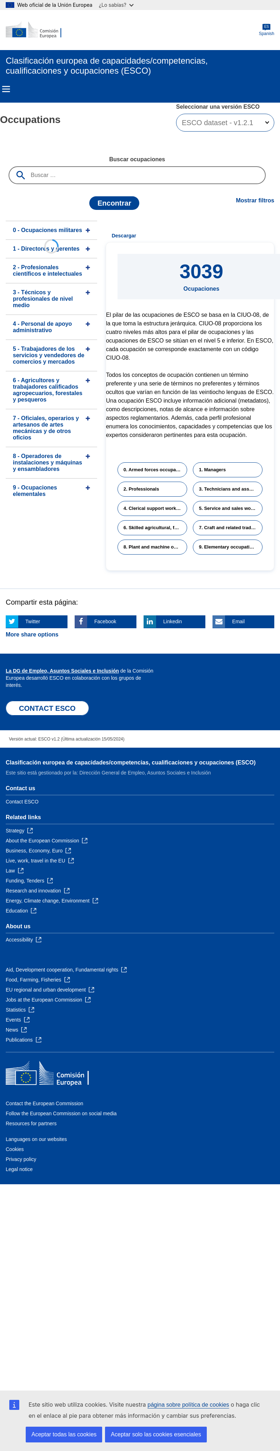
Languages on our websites (36, 1139)
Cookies (15, 1149)
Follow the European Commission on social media (61, 1113)
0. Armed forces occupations (155, 469)
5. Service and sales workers (230, 508)
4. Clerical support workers (153, 508)
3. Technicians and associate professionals (230, 489)
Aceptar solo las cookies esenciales (156, 1434)
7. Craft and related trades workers (230, 527)
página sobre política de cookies (188, 1405)
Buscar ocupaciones (137, 159)
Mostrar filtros (255, 200)
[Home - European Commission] (40, 30)
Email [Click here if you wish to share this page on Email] (238, 621)
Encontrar (114, 203)
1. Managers (212, 469)
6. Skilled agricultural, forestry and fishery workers (155, 527)
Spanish (266, 30)
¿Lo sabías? (116, 5)
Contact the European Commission (44, 1103)
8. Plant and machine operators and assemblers (155, 547)
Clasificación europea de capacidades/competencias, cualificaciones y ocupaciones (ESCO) (131, 762)
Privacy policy (21, 1159)
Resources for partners (31, 1123)
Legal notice (19, 1169)
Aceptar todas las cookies (63, 1434)
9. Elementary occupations (228, 547)
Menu (6, 89)
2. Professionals (141, 489)
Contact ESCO (22, 802)
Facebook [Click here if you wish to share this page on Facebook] (105, 621)
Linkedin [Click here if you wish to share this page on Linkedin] (172, 621)
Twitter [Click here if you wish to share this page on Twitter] (32, 621)
